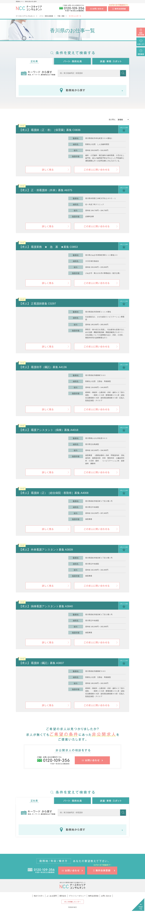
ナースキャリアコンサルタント (25, 16)
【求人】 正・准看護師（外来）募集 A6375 (45, 190)
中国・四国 (61, 16)
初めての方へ (39, 896)
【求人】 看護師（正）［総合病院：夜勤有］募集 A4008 (53, 492)
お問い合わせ (106, 896)
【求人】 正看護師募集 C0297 (37, 303)
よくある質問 (52, 896)
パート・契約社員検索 (46, 16)
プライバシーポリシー (77, 896)
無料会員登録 (93, 896)
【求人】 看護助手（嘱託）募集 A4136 (43, 367)
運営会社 (62, 896)
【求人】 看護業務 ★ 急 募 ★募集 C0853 (48, 246)
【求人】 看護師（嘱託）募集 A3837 (41, 663)
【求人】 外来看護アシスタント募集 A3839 (46, 549)
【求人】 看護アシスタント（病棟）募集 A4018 (48, 429)
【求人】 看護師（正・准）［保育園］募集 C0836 (49, 129)
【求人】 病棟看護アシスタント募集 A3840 (46, 606)
